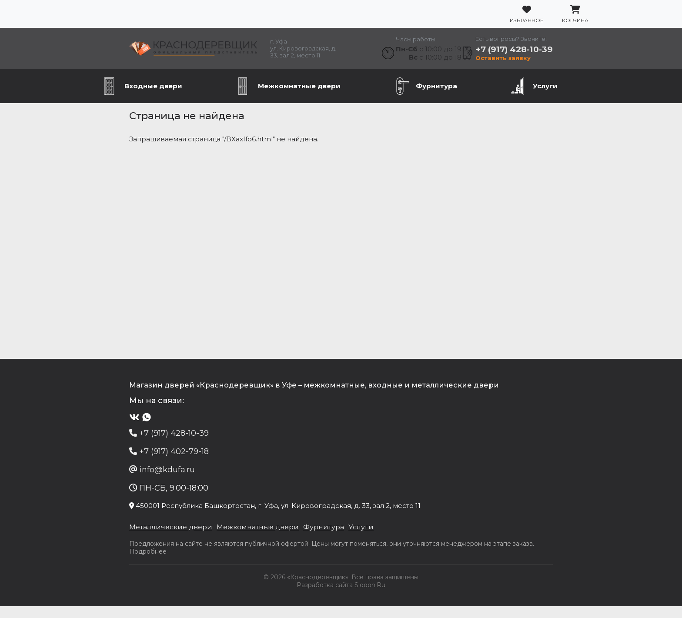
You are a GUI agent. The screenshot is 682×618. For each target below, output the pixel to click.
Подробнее (512, 563)
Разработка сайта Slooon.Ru (341, 597)
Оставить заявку (525, 66)
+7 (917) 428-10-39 (546, 56)
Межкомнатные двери (299, 100)
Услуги (545, 100)
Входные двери (153, 100)
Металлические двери (136, 545)
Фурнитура (436, 100)
